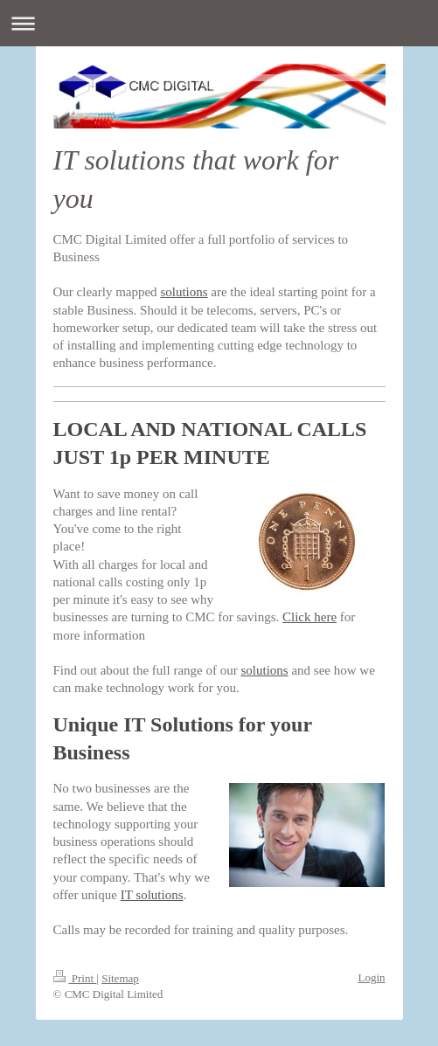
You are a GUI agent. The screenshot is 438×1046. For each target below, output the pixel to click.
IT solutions (152, 895)
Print (75, 978)
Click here (309, 617)
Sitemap (120, 978)
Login (371, 977)
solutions (183, 292)
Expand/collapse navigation (219, 23)
